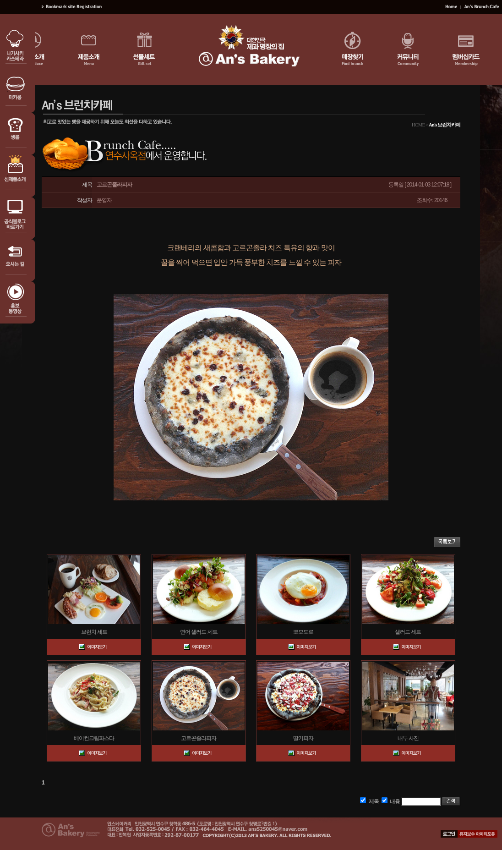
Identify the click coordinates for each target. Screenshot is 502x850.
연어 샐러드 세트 (199, 632)
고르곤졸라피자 (198, 738)
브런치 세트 (94, 632)
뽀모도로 (303, 632)
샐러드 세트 (408, 632)
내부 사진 (408, 738)
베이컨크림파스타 (94, 738)
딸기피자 (303, 738)
